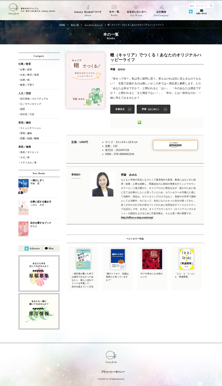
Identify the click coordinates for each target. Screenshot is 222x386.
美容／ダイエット (29, 146)
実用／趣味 (25, 128)
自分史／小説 (27, 110)
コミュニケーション (30, 123)
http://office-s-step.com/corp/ (137, 217)
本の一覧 (75, 25)
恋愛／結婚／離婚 (29, 133)
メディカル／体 (28, 155)
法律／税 (24, 78)
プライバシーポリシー (113, 365)
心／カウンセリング (94, 25)
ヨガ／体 (24, 151)
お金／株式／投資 (29, 73)
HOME (62, 25)
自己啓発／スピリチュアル (34, 96)
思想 (22, 105)
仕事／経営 (25, 69)
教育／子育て (27, 83)
